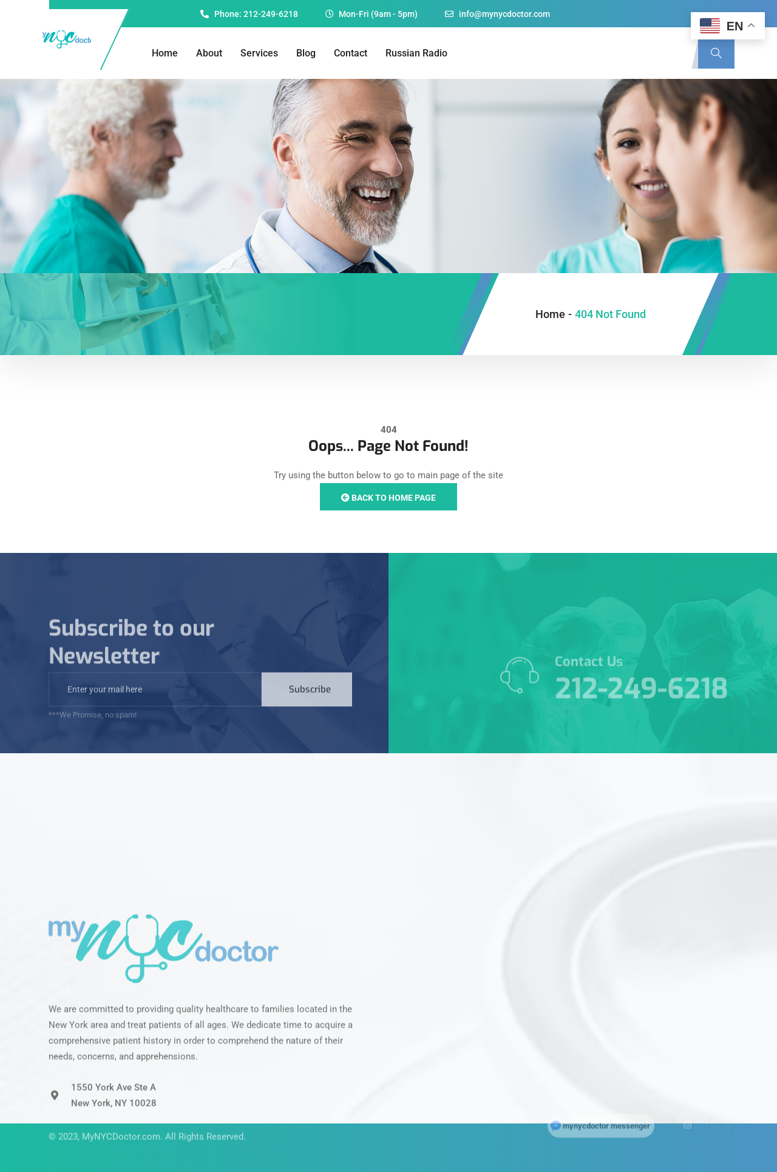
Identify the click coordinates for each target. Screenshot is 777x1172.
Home (165, 53)
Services (259, 53)
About (209, 53)
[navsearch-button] (716, 53)
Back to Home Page (388, 498)
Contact (350, 53)
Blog (306, 53)
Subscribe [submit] (310, 705)
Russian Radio (416, 53)
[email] (155, 705)
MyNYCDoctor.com (121, 1120)
